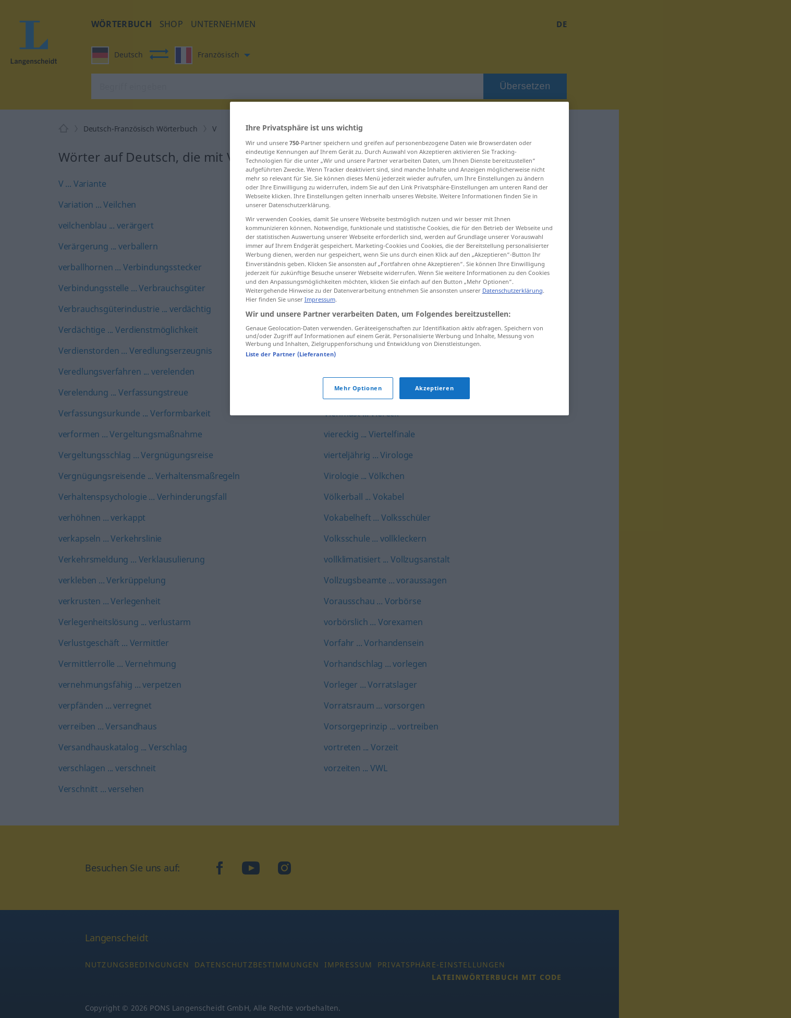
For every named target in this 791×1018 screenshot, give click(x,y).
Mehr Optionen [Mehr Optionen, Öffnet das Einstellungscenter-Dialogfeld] (358, 388)
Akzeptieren (434, 388)
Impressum (320, 299)
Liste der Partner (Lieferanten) (291, 354)
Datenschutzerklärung (512, 290)
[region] (399, 258)
